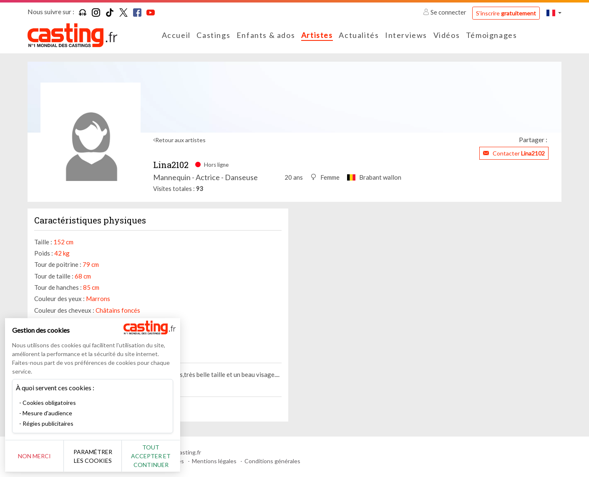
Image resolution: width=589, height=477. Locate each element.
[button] (553, 13)
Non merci (34, 455)
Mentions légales (214, 460)
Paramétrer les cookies (92, 456)
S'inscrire (506, 13)
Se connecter (445, 12)
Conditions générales (272, 460)
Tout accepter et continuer (151, 456)
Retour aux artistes (180, 139)
